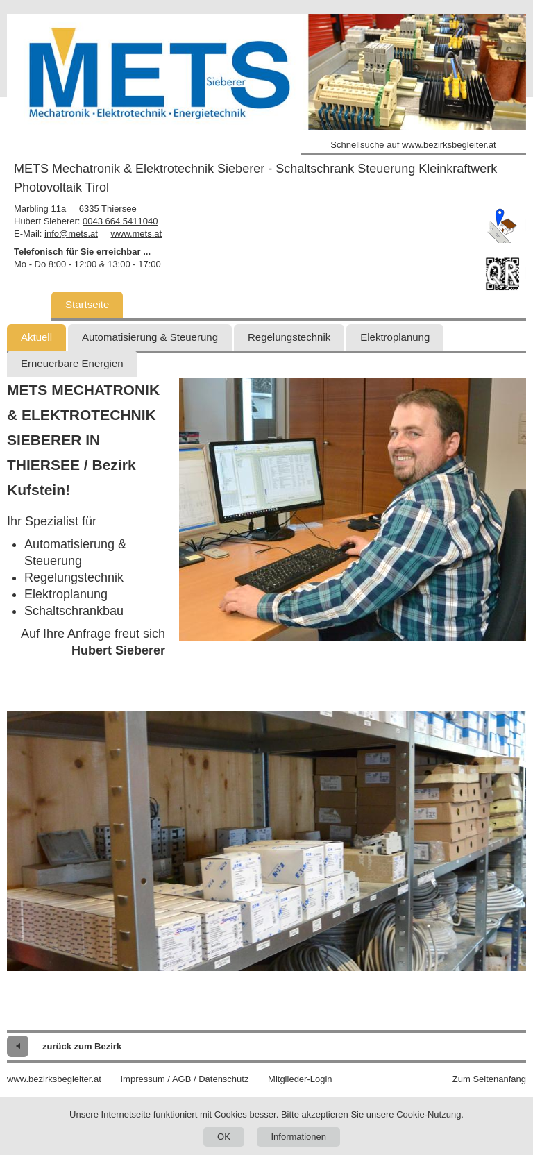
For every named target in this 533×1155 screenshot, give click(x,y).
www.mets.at (136, 233)
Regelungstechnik (289, 337)
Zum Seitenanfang (489, 1079)
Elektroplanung (395, 337)
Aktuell (36, 337)
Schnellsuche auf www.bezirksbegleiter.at (413, 145)
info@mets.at (71, 233)
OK (223, 1136)
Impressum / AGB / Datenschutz (184, 1079)
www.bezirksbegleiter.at (54, 1079)
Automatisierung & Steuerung (150, 337)
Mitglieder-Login (300, 1079)
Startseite (87, 304)
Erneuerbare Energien (72, 363)
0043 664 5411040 (120, 221)
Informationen (298, 1136)
